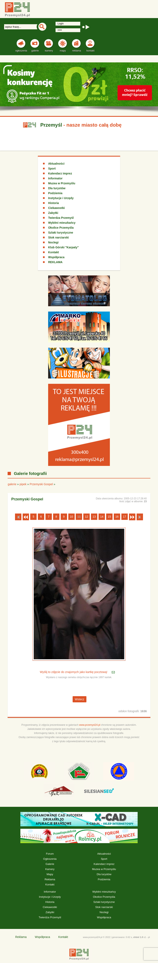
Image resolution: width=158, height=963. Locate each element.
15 (109, 516)
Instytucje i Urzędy (61, 198)
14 (101, 516)
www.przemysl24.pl (89, 724)
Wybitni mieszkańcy (62, 222)
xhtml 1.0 (138, 937)
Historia (53, 203)
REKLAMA (55, 262)
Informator (55, 178)
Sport (52, 168)
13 (94, 516)
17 (124, 516)
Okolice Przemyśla (61, 227)
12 (86, 516)
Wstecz (79, 699)
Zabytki (53, 212)
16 (117, 516)
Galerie (49, 864)
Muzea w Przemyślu (61, 183)
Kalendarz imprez (60, 173)
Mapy (49, 874)
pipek (23, 484)
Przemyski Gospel (41, 484)
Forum (50, 853)
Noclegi (53, 242)
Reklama (50, 879)
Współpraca (56, 257)
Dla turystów (56, 188)
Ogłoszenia (50, 858)
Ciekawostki (56, 208)
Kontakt (53, 252)
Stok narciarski (58, 237)
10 (71, 516)
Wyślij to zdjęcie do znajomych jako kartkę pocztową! (74, 672)
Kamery (50, 869)
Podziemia (55, 193)
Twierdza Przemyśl (61, 217)
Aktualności (56, 163)
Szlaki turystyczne (60, 232)
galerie (12, 484)
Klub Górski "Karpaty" (63, 247)
